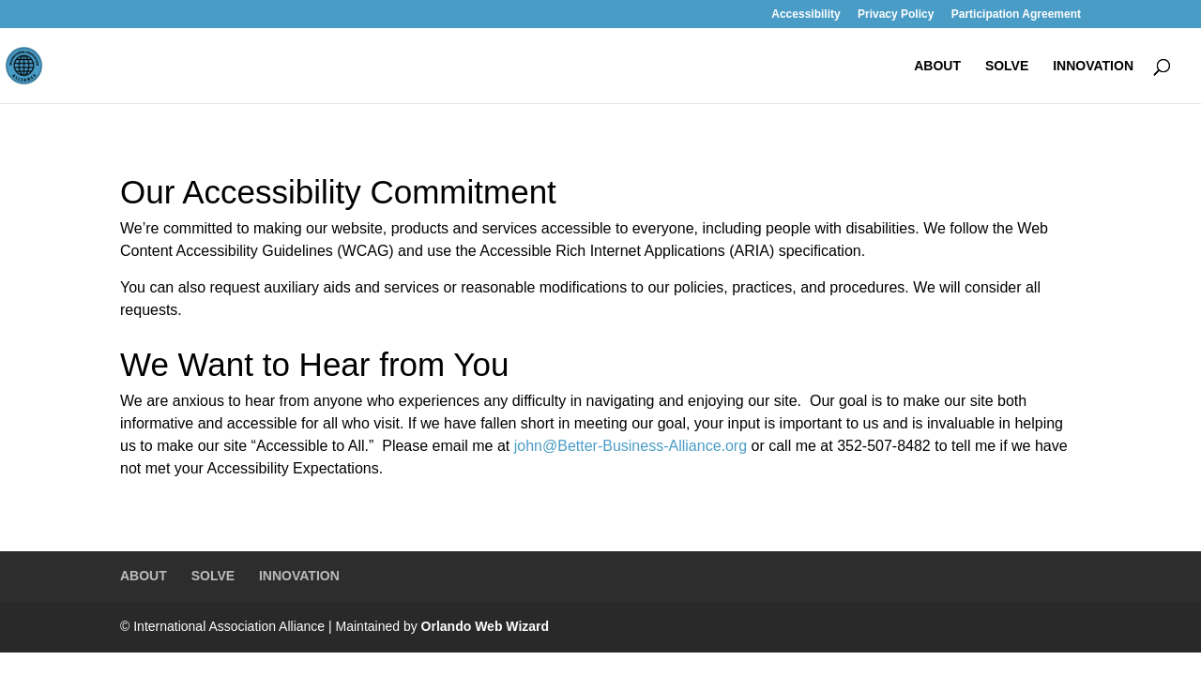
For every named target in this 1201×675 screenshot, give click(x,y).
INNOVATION (1093, 66)
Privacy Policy (896, 14)
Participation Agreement (1016, 14)
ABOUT (937, 66)
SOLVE (1006, 66)
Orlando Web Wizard (485, 626)
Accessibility (805, 14)
